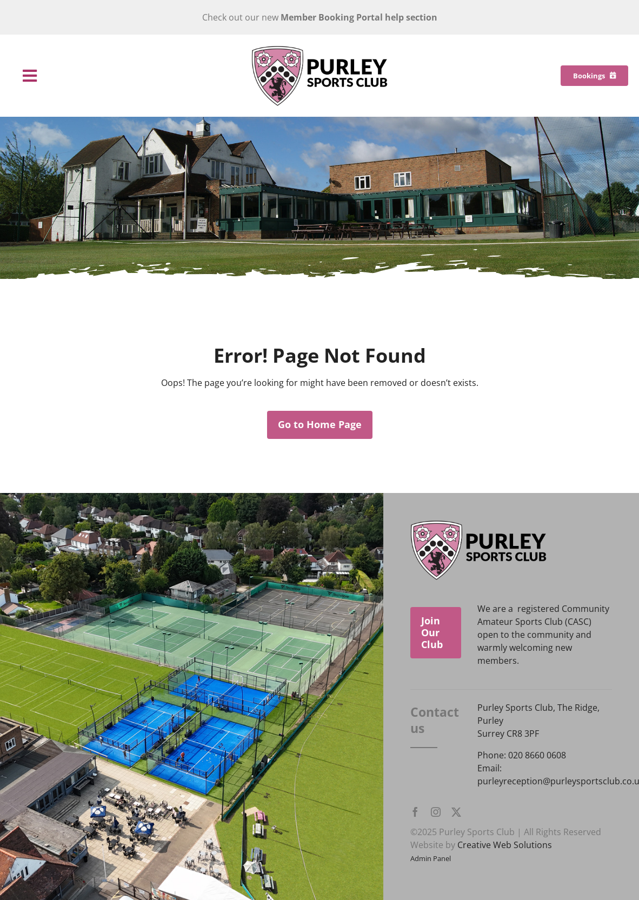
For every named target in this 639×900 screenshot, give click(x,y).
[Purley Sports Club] (319, 50)
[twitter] (456, 812)
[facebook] (415, 812)
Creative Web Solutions (504, 845)
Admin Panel (430, 858)
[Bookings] (594, 75)
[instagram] (436, 812)
